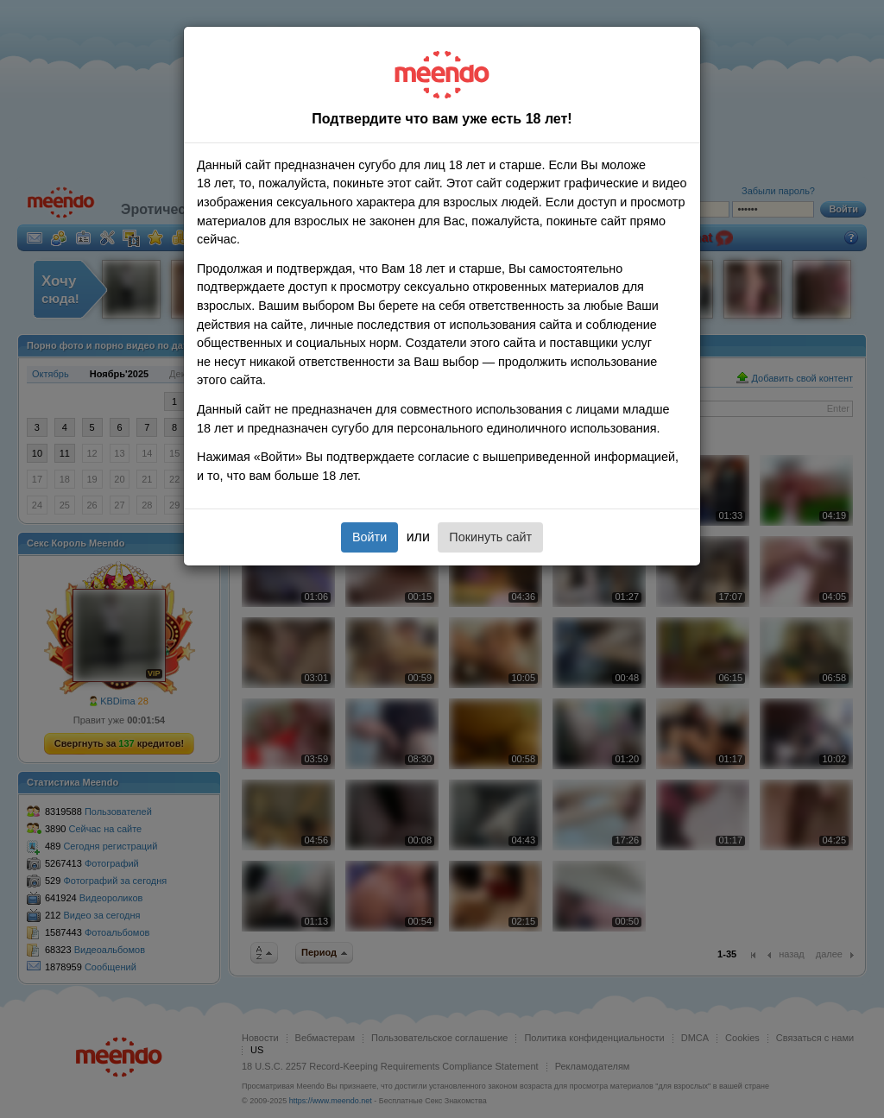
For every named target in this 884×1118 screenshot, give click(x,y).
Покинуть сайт (490, 537)
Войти (369, 537)
